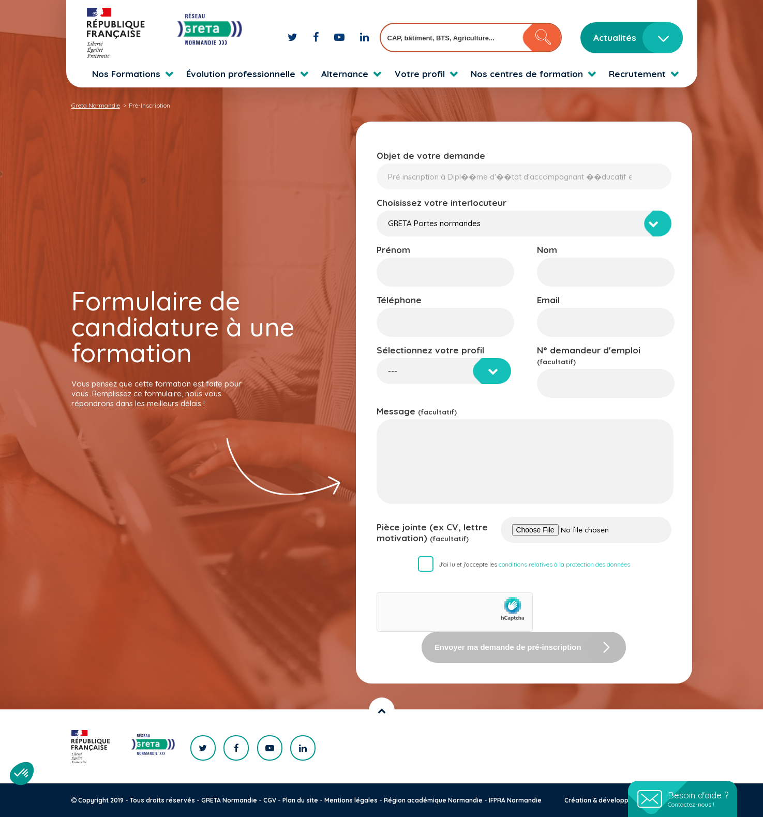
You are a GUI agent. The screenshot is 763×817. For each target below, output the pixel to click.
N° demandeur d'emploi (588, 355)
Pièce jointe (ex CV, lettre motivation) (432, 532)
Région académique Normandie (433, 800)
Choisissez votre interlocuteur (441, 202)
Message (417, 411)
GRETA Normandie (229, 800)
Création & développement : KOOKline (623, 800)
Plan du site (300, 800)
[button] (21, 773)
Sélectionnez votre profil (430, 350)
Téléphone (399, 299)
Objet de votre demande (431, 155)
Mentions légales (351, 800)
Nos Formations (126, 73)
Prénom (393, 249)
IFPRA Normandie (515, 800)
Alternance (344, 73)
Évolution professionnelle (240, 73)
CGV (269, 800)
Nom (547, 249)
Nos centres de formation (527, 73)
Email (548, 299)
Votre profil (420, 73)
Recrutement (637, 73)
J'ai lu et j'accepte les (534, 564)
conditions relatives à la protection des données (564, 564)
